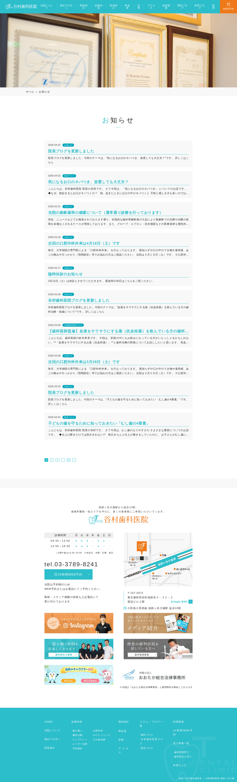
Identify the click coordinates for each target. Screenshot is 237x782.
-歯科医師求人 (181, 752)
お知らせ (44, 91)
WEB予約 (228, 8)
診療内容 (98, 6)
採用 (213, 6)
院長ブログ (200, 6)
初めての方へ (66, 6)
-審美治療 (76, 735)
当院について (46, 6)
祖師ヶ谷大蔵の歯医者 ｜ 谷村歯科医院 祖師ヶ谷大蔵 (206, 778)
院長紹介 (84, 6)
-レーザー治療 (79, 744)
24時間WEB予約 (70, 574)
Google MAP (179, 601)
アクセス (151, 6)
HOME (48, 721)
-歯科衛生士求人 (182, 756)
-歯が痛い (76, 730)
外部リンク (179, 765)
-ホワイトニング (101, 735)
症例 (139, 6)
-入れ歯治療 (98, 739)
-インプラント (79, 739)
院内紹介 (113, 6)
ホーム (30, 91)
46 (68, 460)
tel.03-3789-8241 (71, 564)
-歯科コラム (146, 734)
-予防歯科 (76, 748)
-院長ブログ (146, 748)
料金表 (127, 6)
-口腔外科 (97, 730)
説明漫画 (166, 6)
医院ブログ (182, 6)
